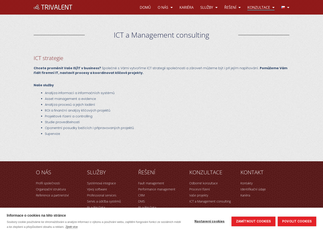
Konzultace (261, 7)
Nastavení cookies (209, 221)
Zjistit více (71, 227)
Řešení (232, 7)
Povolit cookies (297, 221)
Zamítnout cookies (253, 221)
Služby (209, 7)
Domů (145, 7)
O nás (165, 7)
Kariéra (186, 7)
